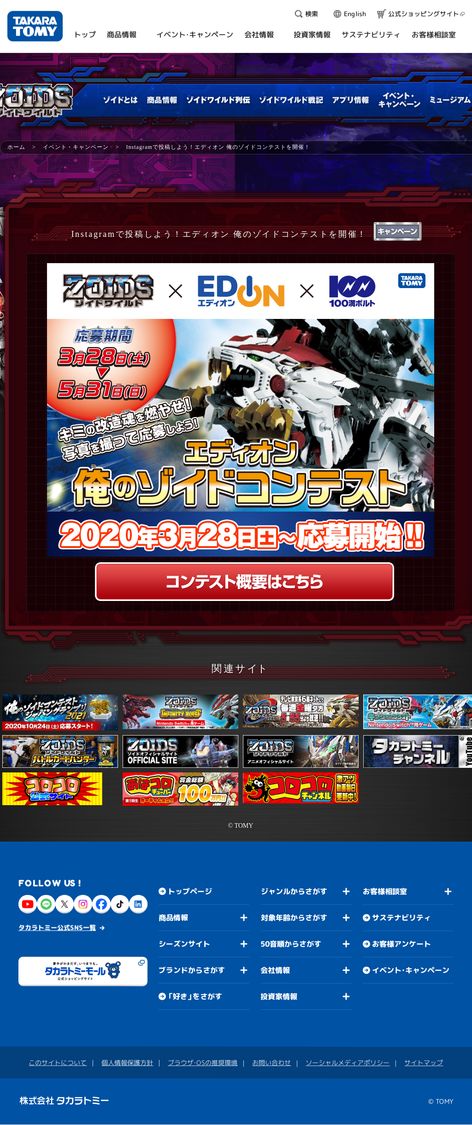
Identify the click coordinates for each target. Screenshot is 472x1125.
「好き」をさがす (195, 996)
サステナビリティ (401, 918)
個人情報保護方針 (127, 1062)
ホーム (16, 147)
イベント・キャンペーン (76, 147)
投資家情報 (278, 996)
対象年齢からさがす (294, 918)
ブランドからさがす (192, 970)
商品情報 (173, 918)
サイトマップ (423, 1062)
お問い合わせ (271, 1062)
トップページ (190, 891)
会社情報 (275, 970)
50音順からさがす (290, 944)
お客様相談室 (385, 891)
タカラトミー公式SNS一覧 (57, 927)
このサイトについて (58, 1062)
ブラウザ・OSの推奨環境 (202, 1062)
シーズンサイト (184, 944)
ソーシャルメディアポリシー (347, 1062)
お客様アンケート (401, 944)
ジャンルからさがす (294, 891)
